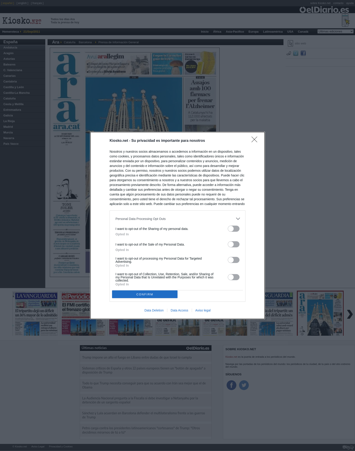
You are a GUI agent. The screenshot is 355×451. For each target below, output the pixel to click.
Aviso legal (203, 310)
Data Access (179, 310)
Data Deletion (154, 310)
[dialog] (177, 225)
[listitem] (177, 218)
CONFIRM (144, 294)
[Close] (256, 141)
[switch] (234, 229)
